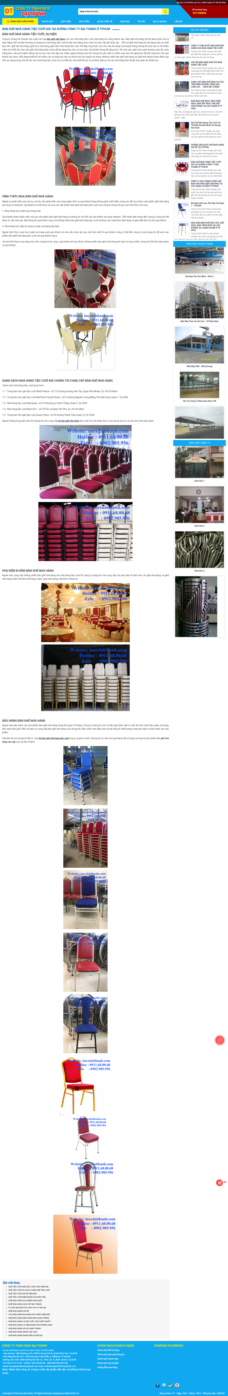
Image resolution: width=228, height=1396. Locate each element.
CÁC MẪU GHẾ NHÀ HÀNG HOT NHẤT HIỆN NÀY (29, 1314)
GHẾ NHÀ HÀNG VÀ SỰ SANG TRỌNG (24, 1328)
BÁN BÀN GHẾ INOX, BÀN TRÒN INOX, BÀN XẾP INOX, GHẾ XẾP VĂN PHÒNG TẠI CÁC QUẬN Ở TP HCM (206, 105)
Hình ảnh (125, 21)
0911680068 (199, 13)
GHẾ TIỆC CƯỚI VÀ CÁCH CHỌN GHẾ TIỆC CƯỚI (29, 1290)
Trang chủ (47, 21)
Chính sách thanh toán (107, 1358)
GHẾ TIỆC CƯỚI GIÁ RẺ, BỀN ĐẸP (22, 1293)
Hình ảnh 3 (199, 566)
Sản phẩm (84, 21)
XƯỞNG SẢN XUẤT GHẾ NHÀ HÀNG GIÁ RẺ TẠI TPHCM (207, 147)
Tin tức (141, 21)
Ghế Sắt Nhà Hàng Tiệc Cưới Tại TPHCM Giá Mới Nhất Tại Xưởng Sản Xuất (206, 126)
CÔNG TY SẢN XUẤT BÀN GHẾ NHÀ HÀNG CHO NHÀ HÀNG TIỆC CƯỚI (207, 47)
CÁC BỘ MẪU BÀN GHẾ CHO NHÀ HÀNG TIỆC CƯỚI (206, 64)
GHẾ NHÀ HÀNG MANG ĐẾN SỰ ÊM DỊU (25, 1335)
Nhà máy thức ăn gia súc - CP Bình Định (199, 322)
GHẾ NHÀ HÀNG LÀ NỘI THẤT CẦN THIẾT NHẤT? (29, 1321)
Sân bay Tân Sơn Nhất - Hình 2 (199, 277)
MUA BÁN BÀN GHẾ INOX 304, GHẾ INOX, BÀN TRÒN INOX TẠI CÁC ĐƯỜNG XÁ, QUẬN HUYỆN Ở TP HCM (207, 227)
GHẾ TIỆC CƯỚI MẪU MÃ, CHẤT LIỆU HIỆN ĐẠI (28, 1287)
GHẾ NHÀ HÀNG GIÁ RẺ (18, 1311)
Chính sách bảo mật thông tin (111, 1354)
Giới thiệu (66, 21)
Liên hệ (178, 21)
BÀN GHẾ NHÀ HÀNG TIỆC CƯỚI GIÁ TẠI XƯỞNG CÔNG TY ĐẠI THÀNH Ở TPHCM (206, 165)
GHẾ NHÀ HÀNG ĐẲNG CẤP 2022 (22, 1332)
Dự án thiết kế (104, 21)
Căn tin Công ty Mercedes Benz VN (199, 402)
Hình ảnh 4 (199, 635)
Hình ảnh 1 (199, 476)
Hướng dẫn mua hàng (107, 1367)
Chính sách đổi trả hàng (108, 1350)
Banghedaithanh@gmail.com (24, 1366)
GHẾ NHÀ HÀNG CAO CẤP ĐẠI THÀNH (25, 1304)
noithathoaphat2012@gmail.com (60, 1366)
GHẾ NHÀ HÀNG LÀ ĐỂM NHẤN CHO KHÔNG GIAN (30, 1325)
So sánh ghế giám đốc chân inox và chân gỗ (27, 1307)
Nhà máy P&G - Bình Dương (199, 367)
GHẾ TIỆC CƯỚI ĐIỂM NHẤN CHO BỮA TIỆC (27, 1297)
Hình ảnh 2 (199, 521)
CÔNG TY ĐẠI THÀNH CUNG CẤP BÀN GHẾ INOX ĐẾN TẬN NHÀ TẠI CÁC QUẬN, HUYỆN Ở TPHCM (206, 184)
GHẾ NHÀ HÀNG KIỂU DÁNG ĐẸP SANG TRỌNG (28, 1318)
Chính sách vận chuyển (108, 1363)
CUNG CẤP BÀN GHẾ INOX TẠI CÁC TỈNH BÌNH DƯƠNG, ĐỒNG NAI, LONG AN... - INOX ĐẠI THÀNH (207, 85)
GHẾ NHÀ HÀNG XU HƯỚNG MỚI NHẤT (25, 1300)
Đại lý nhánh (160, 21)
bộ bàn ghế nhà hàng (68, 420)
